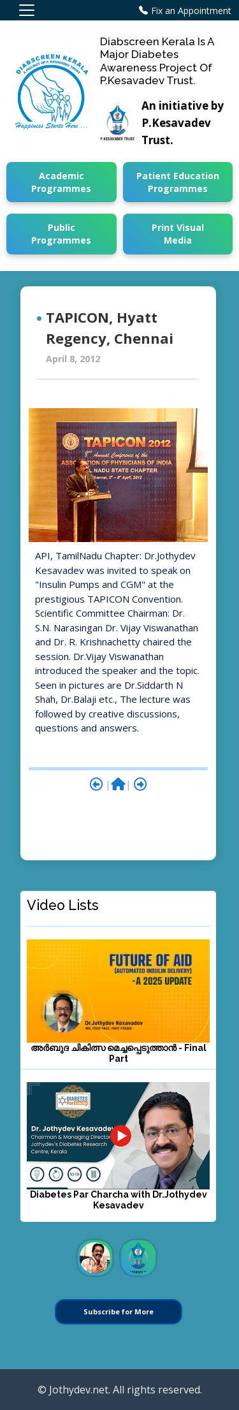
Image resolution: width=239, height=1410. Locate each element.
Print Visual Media (178, 233)
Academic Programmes (61, 182)
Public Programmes (61, 233)
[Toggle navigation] (26, 10)
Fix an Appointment (191, 10)
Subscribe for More (118, 1311)
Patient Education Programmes (177, 182)
